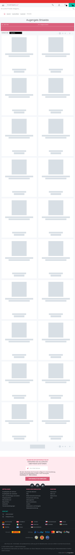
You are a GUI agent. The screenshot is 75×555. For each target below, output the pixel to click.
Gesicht (9, 14)
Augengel (22, 14)
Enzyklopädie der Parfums (9, 491)
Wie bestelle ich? (6, 500)
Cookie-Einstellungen (20, 546)
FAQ (27, 493)
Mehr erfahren (33, 475)
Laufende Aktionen (31, 491)
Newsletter (5, 504)
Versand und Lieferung (32, 498)
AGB (51, 498)
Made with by (66, 552)
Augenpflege (15, 14)
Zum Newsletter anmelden (37, 478)
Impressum (53, 491)
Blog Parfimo (5, 502)
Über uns (52, 493)
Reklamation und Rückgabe (33, 506)
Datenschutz (53, 496)
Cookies (28, 504)
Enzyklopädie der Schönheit (9, 493)
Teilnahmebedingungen (8, 506)
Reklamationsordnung (32, 508)
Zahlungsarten (30, 500)
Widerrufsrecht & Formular (33, 496)
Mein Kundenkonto (31, 502)
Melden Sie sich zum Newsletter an (37, 462)
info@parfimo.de (9, 516)
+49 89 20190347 (9, 514)
